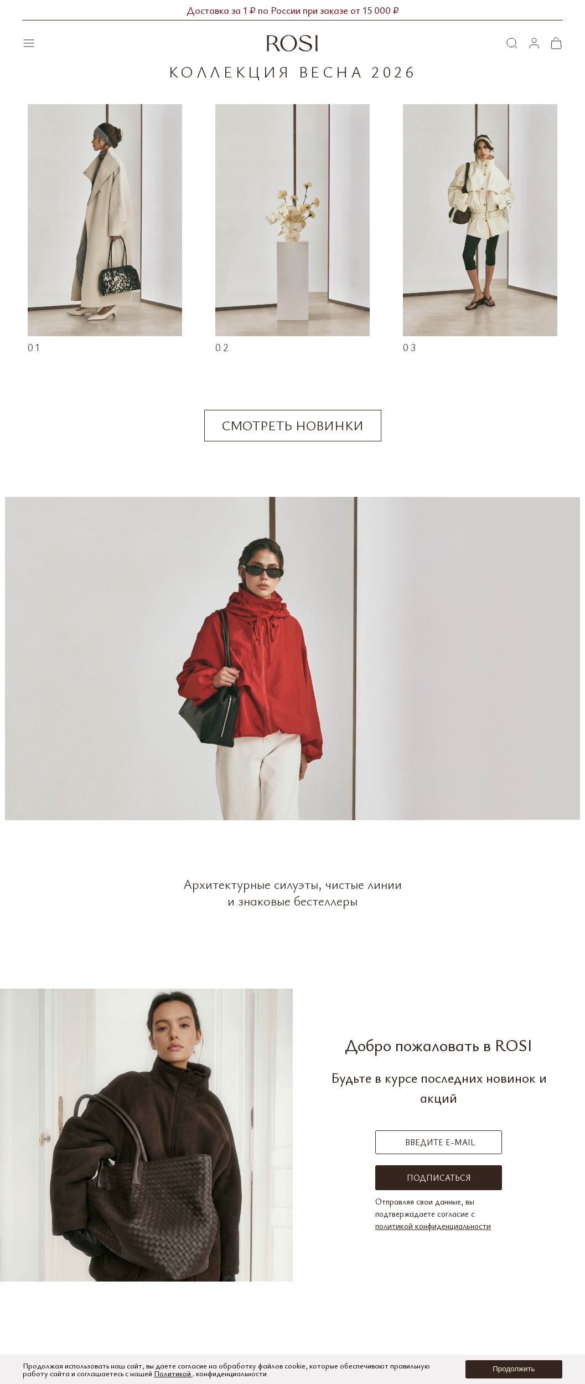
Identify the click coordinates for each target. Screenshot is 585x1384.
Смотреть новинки (293, 425)
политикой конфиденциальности (433, 1225)
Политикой (173, 1373)
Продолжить (514, 1369)
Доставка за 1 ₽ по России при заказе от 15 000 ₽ (293, 10)
